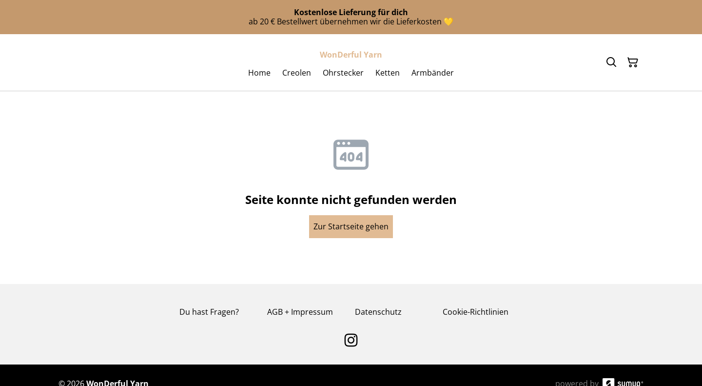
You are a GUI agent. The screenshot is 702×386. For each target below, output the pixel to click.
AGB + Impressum (300, 311)
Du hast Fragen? (209, 311)
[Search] (611, 62)
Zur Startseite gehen (351, 226)
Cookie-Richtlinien (475, 311)
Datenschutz (378, 311)
